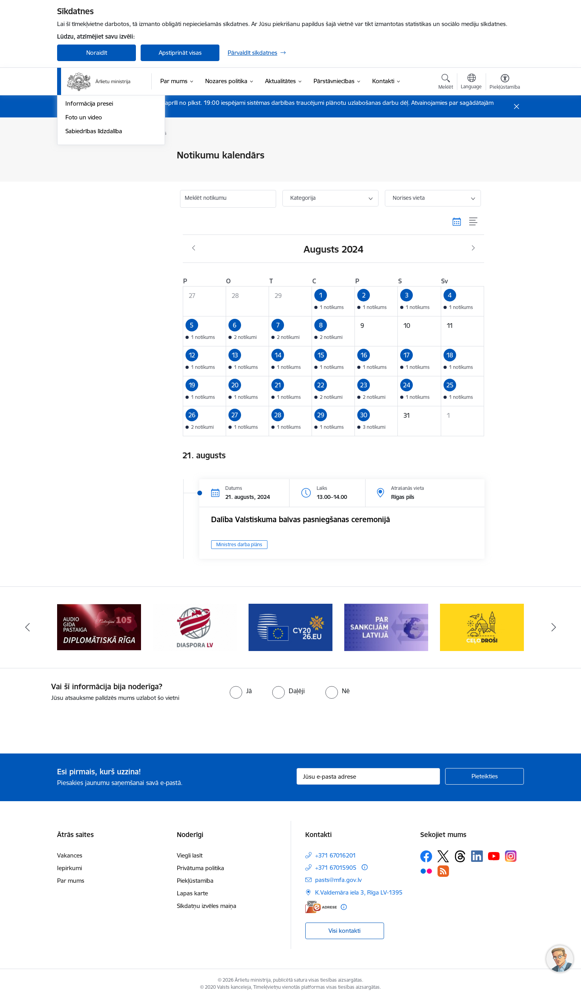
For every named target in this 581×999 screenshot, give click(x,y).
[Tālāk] (554, 627)
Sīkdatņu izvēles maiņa (206, 906)
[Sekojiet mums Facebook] (426, 856)
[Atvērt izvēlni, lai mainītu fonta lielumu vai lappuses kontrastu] (505, 82)
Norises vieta (409, 197)
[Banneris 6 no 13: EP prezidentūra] (290, 627)
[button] (333, 301)
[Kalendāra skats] (457, 221)
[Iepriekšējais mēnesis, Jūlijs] (193, 248)
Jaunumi (76, 197)
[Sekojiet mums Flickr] (426, 870)
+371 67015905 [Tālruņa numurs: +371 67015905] (335, 867)
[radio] (241, 691)
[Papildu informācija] (365, 867)
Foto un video (83, 224)
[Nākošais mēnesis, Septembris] (473, 248)
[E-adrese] (321, 906)
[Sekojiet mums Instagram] (511, 856)
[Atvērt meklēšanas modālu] (445, 82)
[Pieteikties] (484, 776)
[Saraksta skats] (473, 221)
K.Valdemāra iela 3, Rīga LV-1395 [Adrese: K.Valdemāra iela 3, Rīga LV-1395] (359, 892)
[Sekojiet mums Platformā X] (443, 856)
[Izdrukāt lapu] (504, 152)
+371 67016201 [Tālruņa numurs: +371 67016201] (335, 855)
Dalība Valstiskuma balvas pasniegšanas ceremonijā (300, 519)
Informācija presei (89, 210)
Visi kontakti (344, 930)
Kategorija (303, 197)
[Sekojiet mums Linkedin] (477, 856)
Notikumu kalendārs (92, 183)
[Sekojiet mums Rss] (443, 871)
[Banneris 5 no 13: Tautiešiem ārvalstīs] (195, 627)
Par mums (70, 880)
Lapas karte (192, 893)
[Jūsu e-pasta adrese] (368, 776)
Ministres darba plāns (239, 544)
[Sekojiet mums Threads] (460, 856)
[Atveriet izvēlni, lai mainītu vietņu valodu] (471, 82)
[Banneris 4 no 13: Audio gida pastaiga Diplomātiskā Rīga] (99, 627)
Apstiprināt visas (180, 52)
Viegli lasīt (189, 855)
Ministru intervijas (88, 169)
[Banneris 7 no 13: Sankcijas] (386, 627)
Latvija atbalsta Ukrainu (96, 156)
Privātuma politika (200, 868)
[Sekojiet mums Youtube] (494, 856)
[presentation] (66, 724)
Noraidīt (96, 52)
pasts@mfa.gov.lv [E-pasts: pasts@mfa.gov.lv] (338, 880)
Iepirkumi (69, 868)
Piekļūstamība (195, 880)
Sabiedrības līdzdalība (93, 238)
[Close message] (516, 106)
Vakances (69, 855)
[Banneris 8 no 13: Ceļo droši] (482, 627)
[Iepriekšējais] (28, 627)
